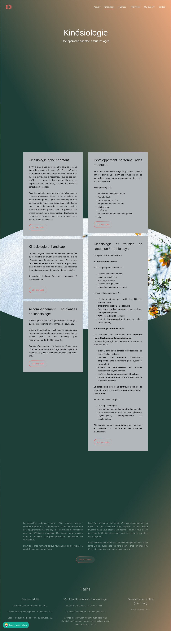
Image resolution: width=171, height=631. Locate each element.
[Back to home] (9, 6)
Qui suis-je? (149, 7)
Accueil (97, 7)
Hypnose (122, 7)
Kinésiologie (109, 7)
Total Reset (135, 7)
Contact (162, 7)
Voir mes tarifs (38, 227)
